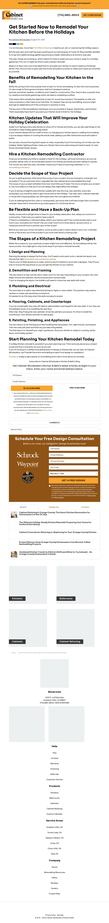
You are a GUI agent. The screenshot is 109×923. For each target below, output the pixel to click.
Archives (85, 507)
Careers (54, 886)
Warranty (54, 762)
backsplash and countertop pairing (40, 259)
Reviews (54, 881)
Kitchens (54, 791)
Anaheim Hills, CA (54, 825)
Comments (54, 423)
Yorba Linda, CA (54, 831)
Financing (54, 767)
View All (54, 852)
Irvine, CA (54, 841)
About (54, 865)
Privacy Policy (34, 413)
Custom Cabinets (54, 812)
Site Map (60, 913)
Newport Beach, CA (55, 836)
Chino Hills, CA (54, 847)
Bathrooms (54, 796)
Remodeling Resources (54, 870)
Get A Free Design (92, 15)
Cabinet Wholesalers (21, 40)
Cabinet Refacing (54, 807)
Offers (54, 876)
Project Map (54, 892)
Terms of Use (47, 410)
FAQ (54, 751)
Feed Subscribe (77, 388)
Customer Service (54, 778)
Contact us (14, 357)
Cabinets (54, 801)
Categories (54, 507)
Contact (54, 756)
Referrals (54, 772)
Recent (23, 507)
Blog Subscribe (31, 388)
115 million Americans (43, 48)
